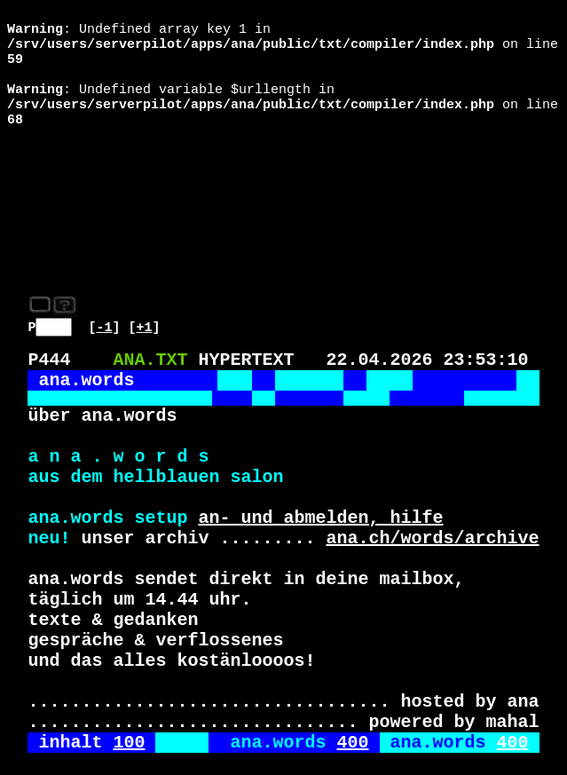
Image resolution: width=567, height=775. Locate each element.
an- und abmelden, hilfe (320, 444)
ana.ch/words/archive (432, 468)
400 (352, 708)
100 (129, 708)
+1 (145, 225)
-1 (105, 225)
